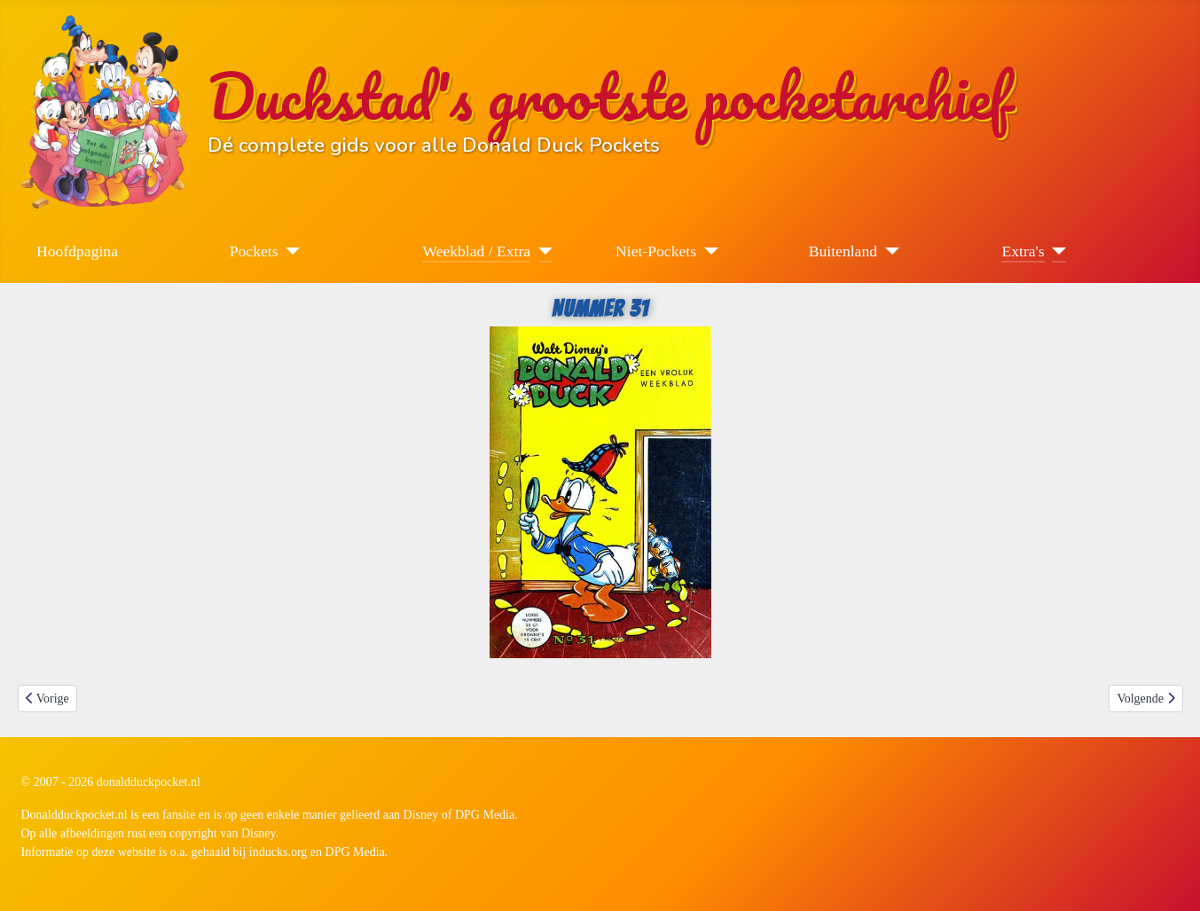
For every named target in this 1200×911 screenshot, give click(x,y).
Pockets (254, 251)
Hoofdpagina (77, 251)
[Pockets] (289, 251)
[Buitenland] (888, 251)
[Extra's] (1056, 251)
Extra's (1022, 251)
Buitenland (843, 251)
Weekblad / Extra (476, 251)
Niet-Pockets (656, 251)
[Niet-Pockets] (707, 251)
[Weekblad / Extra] (541, 251)
